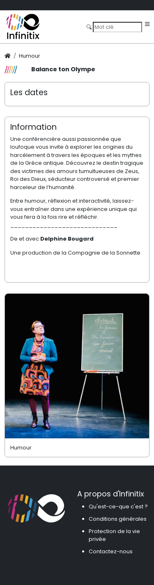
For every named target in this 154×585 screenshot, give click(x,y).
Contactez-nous (111, 551)
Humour (29, 56)
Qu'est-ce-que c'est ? (118, 506)
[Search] (117, 27)
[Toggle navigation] (147, 24)
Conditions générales (118, 519)
